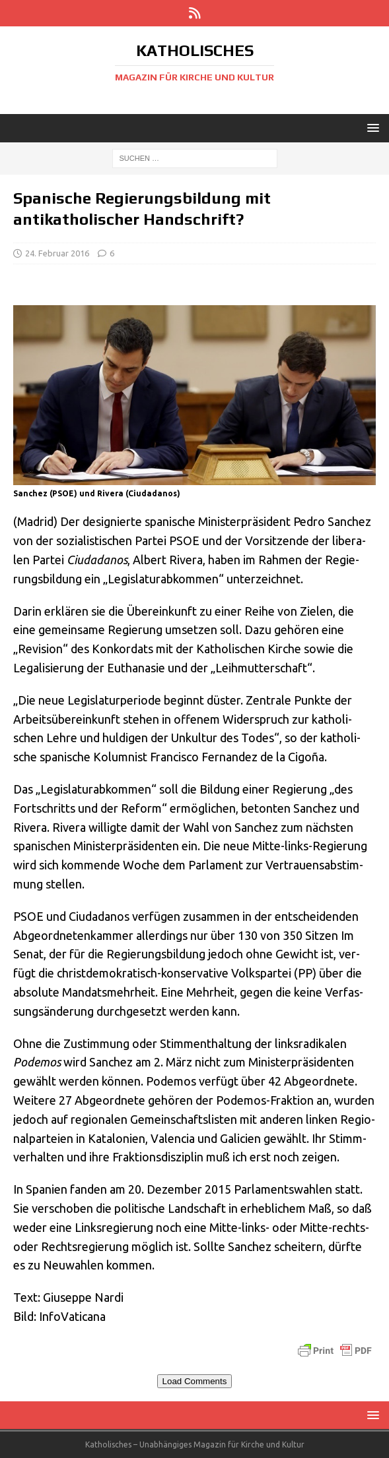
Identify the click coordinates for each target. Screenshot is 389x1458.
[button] (371, 127)
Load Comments (194, 1381)
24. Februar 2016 (57, 253)
